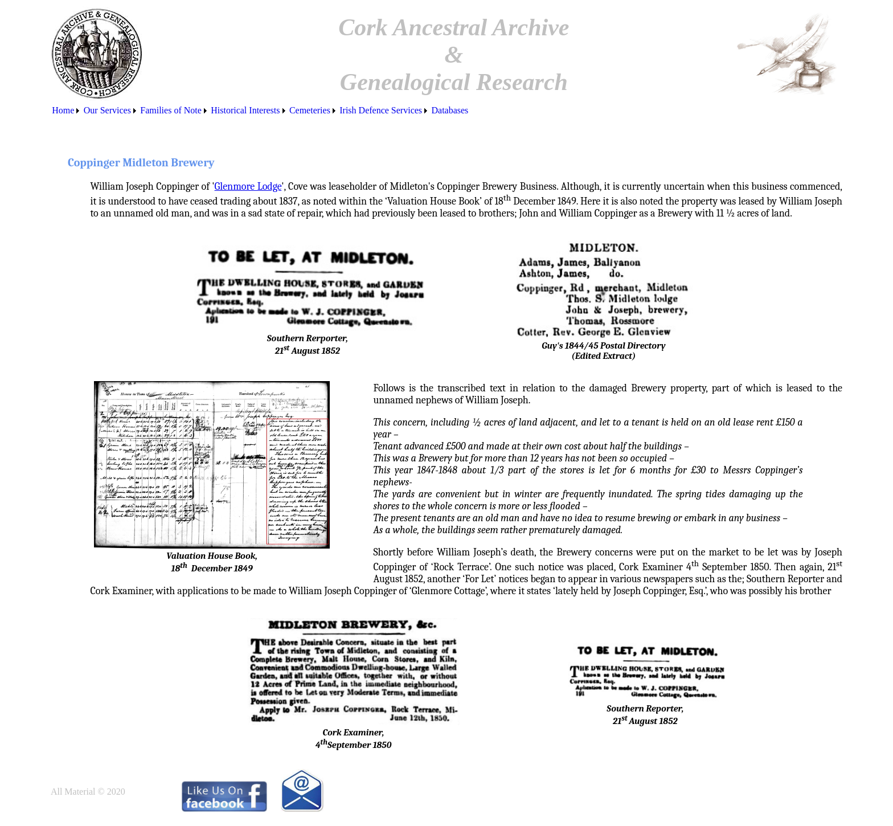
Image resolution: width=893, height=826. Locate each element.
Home (63, 110)
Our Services (107, 110)
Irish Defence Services (380, 110)
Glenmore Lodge (248, 187)
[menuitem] (67, 110)
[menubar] (260, 110)
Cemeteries (309, 110)
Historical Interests (245, 110)
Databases (449, 110)
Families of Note (171, 110)
